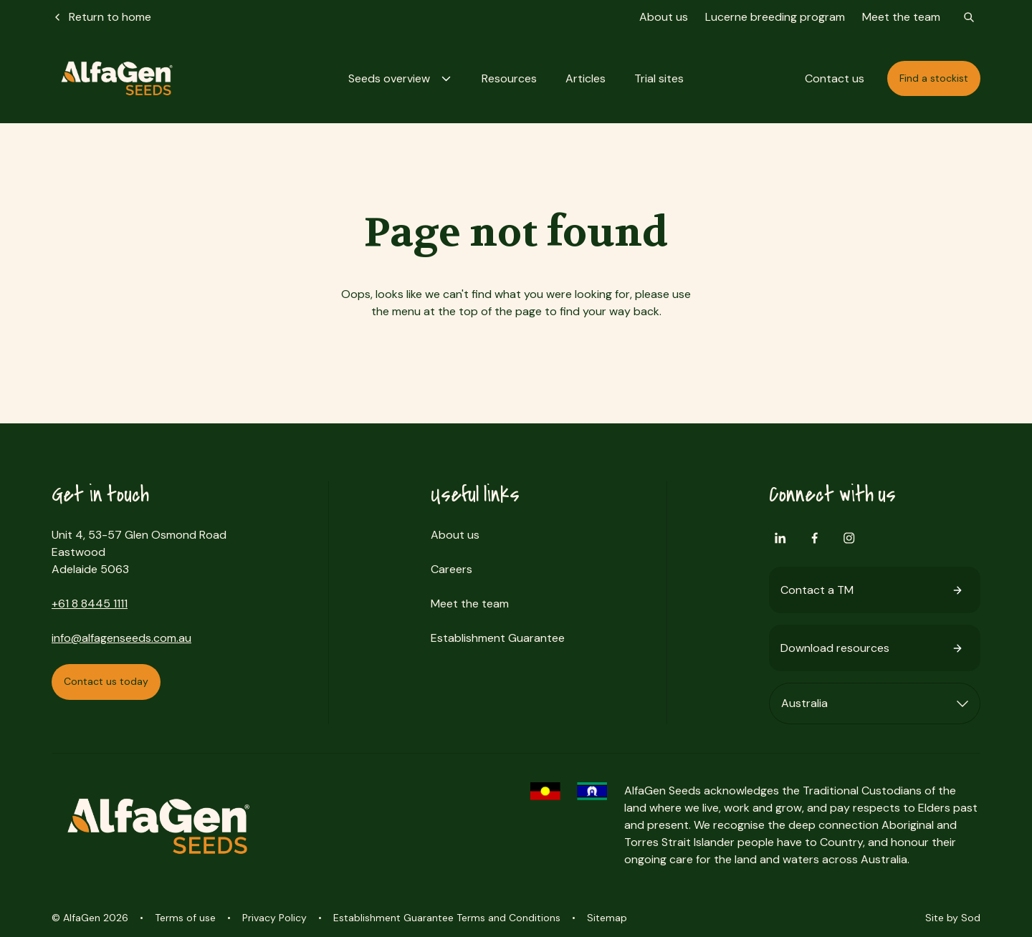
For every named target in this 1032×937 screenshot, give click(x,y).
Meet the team (901, 16)
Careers (451, 569)
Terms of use (185, 917)
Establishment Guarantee (498, 637)
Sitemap (607, 917)
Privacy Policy (274, 917)
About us (663, 16)
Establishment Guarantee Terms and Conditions (446, 917)
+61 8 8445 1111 (90, 603)
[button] (401, 78)
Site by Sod (952, 917)
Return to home (101, 16)
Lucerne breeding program (775, 16)
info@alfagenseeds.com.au (121, 637)
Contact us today (106, 681)
